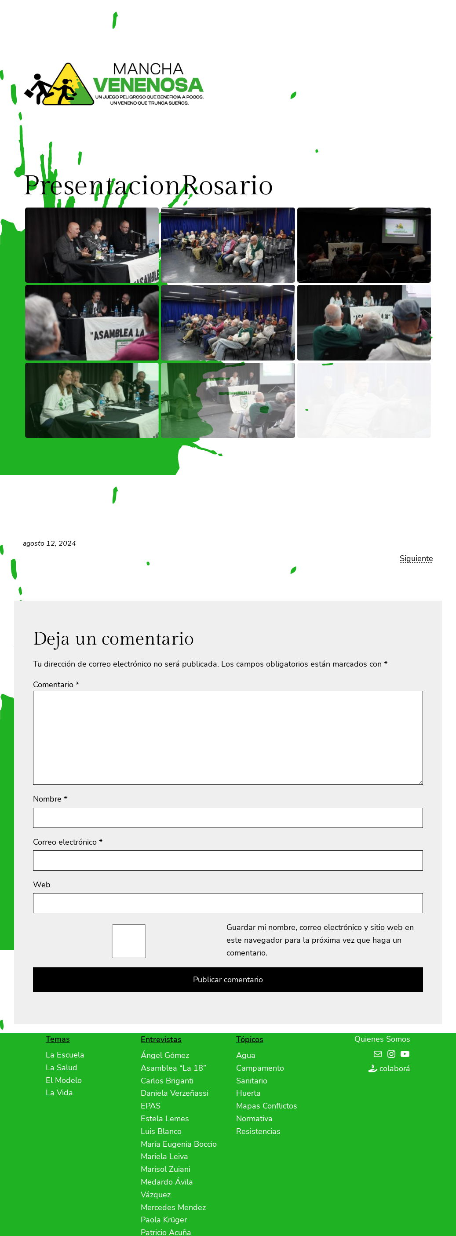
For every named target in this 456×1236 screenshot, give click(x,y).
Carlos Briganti (167, 1081)
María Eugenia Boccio (179, 1144)
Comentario (56, 684)
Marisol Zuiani (165, 1169)
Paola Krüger (164, 1219)
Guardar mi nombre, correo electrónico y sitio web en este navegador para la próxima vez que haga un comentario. (320, 940)
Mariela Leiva (164, 1156)
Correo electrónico (67, 842)
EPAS (151, 1106)
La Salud (61, 1067)
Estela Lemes (165, 1118)
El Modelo (64, 1080)
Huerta (248, 1093)
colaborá (394, 1068)
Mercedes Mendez (173, 1207)
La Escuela (65, 1055)
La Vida (59, 1092)
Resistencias (258, 1131)
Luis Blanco (161, 1131)
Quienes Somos (382, 1039)
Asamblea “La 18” (173, 1068)
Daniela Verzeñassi (174, 1093)
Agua (245, 1055)
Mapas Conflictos (266, 1106)
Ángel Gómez (165, 1055)
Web (42, 884)
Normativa (254, 1118)
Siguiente (416, 558)
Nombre (50, 799)
